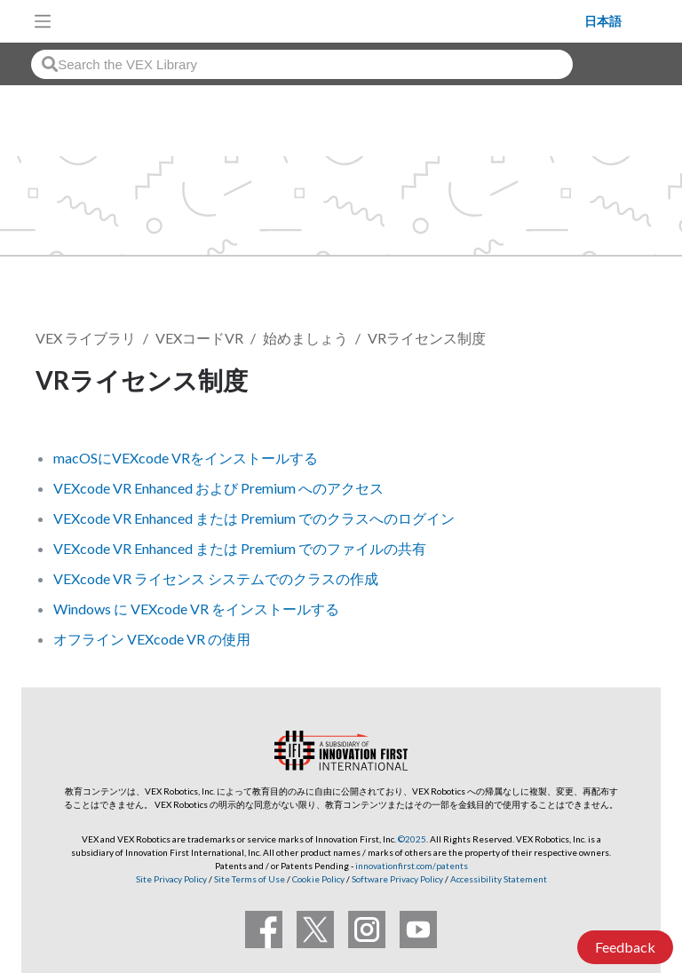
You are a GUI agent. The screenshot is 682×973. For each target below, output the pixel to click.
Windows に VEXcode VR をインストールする (196, 608)
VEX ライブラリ (86, 337)
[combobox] (302, 64)
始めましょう (305, 337)
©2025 (412, 839)
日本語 (603, 21)
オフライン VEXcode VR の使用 (151, 638)
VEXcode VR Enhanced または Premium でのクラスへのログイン (254, 518)
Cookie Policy (318, 879)
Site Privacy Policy (171, 879)
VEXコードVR (199, 337)
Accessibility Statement (498, 879)
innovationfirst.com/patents (411, 865)
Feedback (625, 946)
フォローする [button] (584, 383)
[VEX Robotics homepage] (322, 21)
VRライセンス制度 (427, 337)
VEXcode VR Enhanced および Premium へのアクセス (218, 487)
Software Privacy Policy (397, 879)
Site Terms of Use (248, 879)
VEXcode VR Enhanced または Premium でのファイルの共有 (239, 548)
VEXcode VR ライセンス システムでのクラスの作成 (215, 578)
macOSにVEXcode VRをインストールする (185, 457)
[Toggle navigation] (42, 21)
